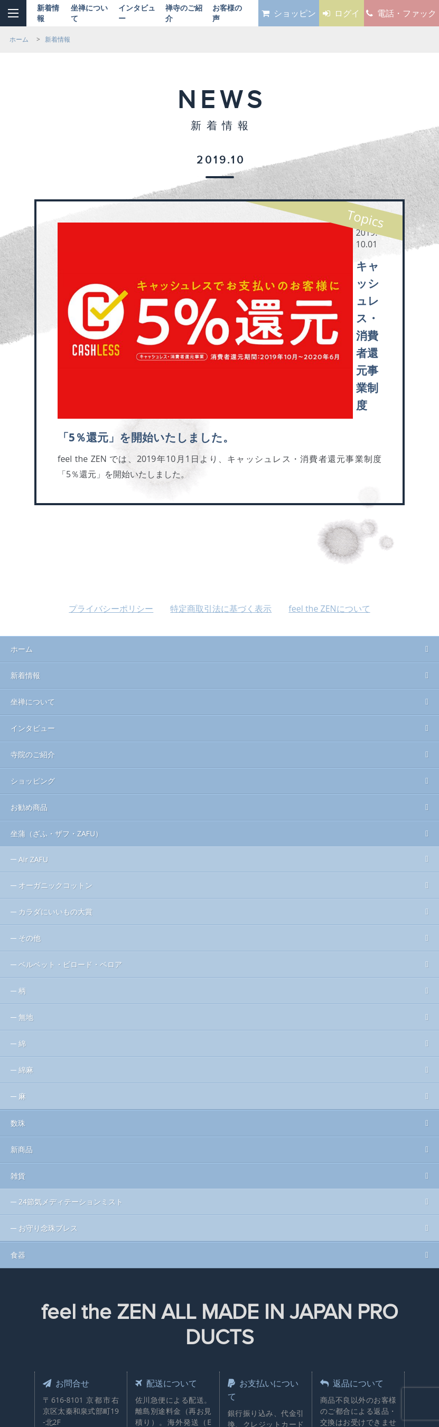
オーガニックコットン (55, 739)
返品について (355, 1236)
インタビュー (33, 581)
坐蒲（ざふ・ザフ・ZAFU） (56, 687)
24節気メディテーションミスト (70, 1055)
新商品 (22, 1003)
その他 (29, 791)
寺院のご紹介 (33, 608)
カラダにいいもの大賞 (55, 765)
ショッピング (33, 634)
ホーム (22, 502)
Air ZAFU (33, 713)
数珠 (18, 976)
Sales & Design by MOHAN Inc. (179, 1341)
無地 (25, 870)
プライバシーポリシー (111, 462)
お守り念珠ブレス (48, 1081)
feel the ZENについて (329, 462)
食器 (18, 1108)
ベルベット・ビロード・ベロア (70, 818)
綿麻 (25, 923)
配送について (169, 1236)
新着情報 (25, 529)
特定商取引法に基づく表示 (221, 462)
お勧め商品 (29, 660)
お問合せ (69, 1236)
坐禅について (33, 555)
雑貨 (18, 1029)
